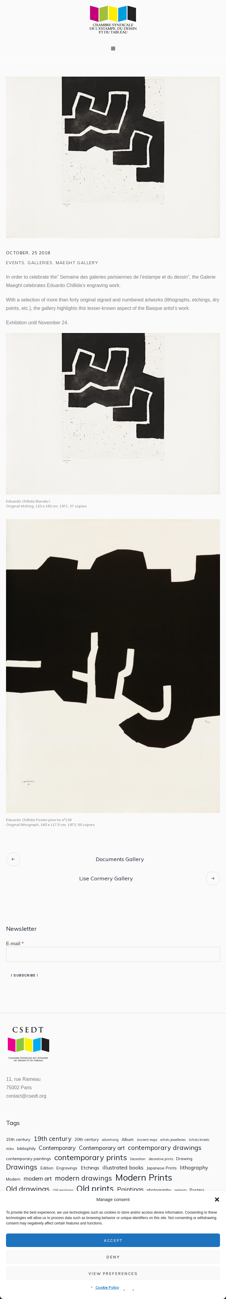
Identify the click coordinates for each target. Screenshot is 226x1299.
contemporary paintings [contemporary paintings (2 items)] (28, 1158)
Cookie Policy (107, 1287)
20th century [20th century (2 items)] (86, 1139)
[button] (217, 1200)
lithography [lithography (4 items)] (194, 1167)
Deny (113, 1257)
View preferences (113, 1273)
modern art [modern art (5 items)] (38, 1178)
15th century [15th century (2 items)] (18, 1139)
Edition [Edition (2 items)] (47, 1168)
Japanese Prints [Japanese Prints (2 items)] (162, 1168)
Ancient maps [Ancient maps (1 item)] (147, 1140)
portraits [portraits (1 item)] (180, 1190)
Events (15, 262)
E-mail (15, 943)
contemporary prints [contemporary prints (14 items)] (90, 1157)
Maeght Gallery (77, 262)
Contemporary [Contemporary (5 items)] (57, 1148)
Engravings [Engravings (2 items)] (66, 1168)
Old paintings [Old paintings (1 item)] (63, 1190)
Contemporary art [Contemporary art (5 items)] (102, 1148)
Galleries (40, 262)
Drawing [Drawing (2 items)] (184, 1158)
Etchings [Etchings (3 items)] (90, 1168)
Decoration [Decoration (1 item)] (138, 1159)
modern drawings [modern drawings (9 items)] (83, 1178)
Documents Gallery (120, 859)
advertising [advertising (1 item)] (110, 1140)
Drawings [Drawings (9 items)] (21, 1167)
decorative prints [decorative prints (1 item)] (161, 1159)
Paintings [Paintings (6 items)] (130, 1189)
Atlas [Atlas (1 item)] (10, 1149)
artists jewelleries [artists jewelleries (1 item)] (172, 1140)
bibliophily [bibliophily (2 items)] (26, 1148)
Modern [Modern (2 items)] (13, 1179)
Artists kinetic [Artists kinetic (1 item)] (199, 1140)
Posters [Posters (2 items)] (197, 1189)
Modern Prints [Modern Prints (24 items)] (143, 1177)
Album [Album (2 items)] (128, 1139)
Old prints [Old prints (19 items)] (95, 1188)
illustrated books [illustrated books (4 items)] (122, 1167)
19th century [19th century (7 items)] (52, 1138)
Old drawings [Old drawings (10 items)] (28, 1189)
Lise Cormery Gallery (106, 878)
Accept (113, 1240)
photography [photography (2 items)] (159, 1189)
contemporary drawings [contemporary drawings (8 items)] (164, 1147)
